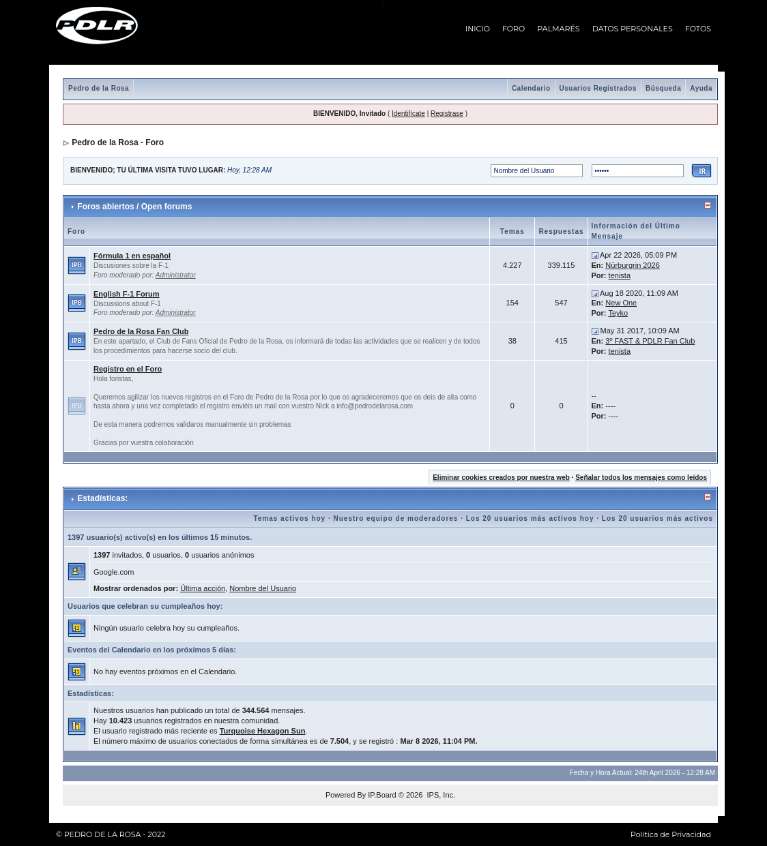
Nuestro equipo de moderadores (395, 518)
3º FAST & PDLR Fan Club (650, 341)
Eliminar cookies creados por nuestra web (501, 477)
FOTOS (698, 28)
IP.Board (382, 795)
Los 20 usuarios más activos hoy (530, 518)
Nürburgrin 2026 (632, 265)
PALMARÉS (558, 28)
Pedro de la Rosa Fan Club (140, 331)
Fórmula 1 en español (132, 256)
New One (621, 303)
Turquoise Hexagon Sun (263, 731)
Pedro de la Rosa (98, 88)
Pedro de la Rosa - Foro (118, 142)
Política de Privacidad (671, 834)
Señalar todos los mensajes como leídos (641, 477)
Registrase (447, 113)
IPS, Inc (439, 795)
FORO (513, 28)
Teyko (618, 313)
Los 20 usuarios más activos (657, 518)
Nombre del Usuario (262, 588)
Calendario (531, 88)
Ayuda (701, 88)
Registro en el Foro (127, 369)
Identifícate (408, 113)
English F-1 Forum (126, 294)
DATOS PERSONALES (632, 28)
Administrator (176, 275)
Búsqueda (663, 88)
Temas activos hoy (289, 518)
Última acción (202, 588)
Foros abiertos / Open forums (134, 206)
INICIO (477, 28)
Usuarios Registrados (598, 88)
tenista (620, 275)
